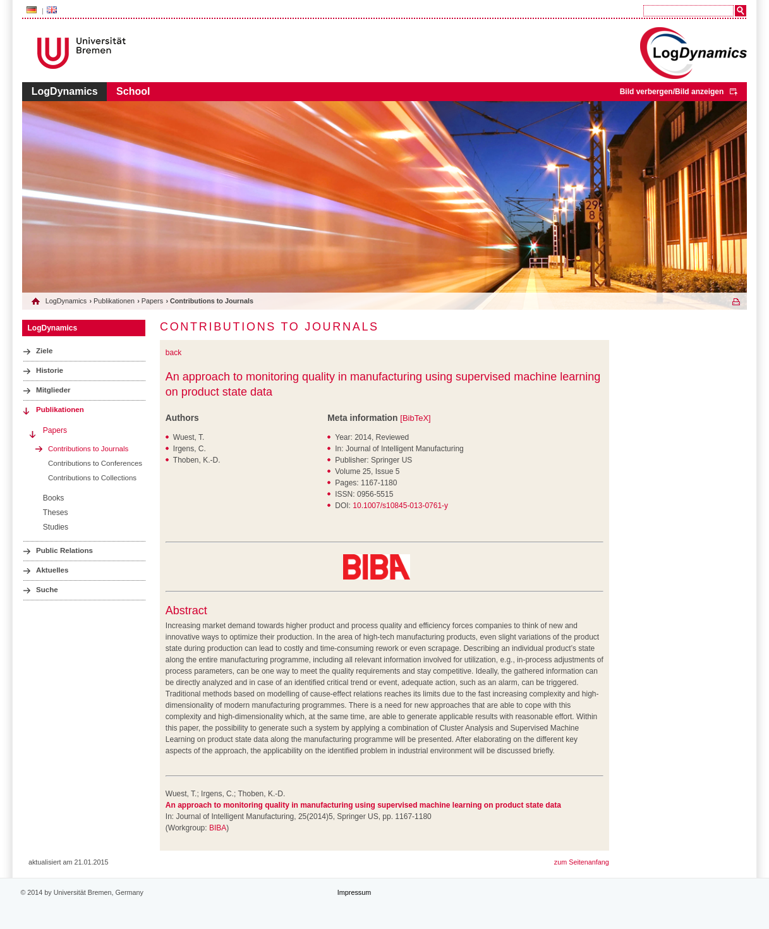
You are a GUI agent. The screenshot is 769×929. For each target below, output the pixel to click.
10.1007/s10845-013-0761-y (400, 505)
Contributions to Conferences (95, 463)
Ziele (44, 351)
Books (53, 498)
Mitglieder (53, 390)
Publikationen (114, 301)
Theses (55, 512)
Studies (55, 527)
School (133, 91)
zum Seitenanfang (581, 862)
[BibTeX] (415, 418)
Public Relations (64, 550)
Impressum (354, 892)
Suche (47, 589)
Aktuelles (52, 570)
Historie (49, 370)
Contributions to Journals (88, 448)
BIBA (217, 827)
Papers (152, 301)
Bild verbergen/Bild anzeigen (672, 91)
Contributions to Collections (92, 478)
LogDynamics (65, 91)
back (173, 352)
